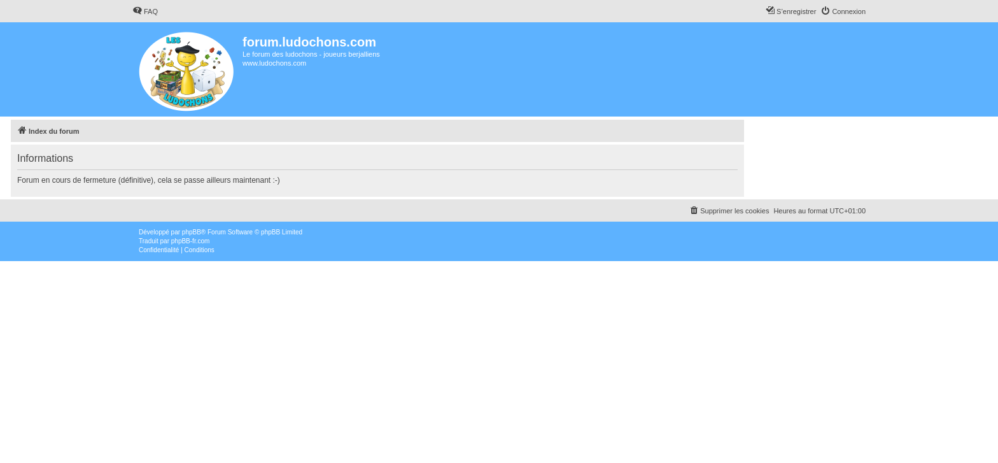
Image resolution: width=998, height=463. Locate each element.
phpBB (191, 232)
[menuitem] (145, 11)
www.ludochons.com (274, 63)
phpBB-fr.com (190, 241)
